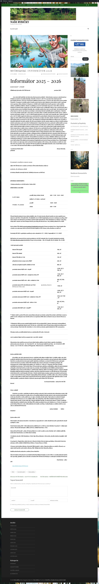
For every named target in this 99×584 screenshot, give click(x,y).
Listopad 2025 (13, 549)
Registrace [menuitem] (10, 1)
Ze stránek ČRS (14, 573)
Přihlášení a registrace (79, 48)
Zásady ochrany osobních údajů (58, 580)
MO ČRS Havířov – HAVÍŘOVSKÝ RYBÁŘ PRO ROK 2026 (54, 476)
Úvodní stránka (13, 4)
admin (15, 74)
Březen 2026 (13, 535)
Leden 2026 (13, 542)
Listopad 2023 (13, 556)
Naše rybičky (19, 22)
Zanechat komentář (63, 74)
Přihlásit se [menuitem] (5, 1)
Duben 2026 (13, 532)
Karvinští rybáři (14, 28)
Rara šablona (37, 580)
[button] (80, 70)
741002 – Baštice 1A (75, 144)
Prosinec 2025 (13, 546)
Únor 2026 (12, 539)
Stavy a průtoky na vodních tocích (51, 4)
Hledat (72, 56)
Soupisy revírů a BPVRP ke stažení (34, 4)
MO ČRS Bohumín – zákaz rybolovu (79, 126)
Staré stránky (22, 4)
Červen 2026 (13, 525)
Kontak (62, 4)
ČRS (13, 472)
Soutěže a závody (14, 570)
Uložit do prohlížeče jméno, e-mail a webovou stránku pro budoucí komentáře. (31, 504)
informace (44, 74)
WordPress (48, 580)
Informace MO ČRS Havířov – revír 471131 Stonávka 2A (23, 476)
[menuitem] (1, 1)
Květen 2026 (13, 529)
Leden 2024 (13, 552)
